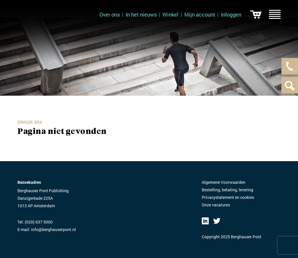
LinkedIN (205, 220)
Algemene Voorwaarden (223, 182)
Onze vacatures (216, 205)
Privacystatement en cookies (228, 197)
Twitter (216, 220)
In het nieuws (141, 14)
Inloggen (231, 14)
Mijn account (199, 14)
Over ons (109, 14)
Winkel (171, 14)
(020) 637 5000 (39, 222)
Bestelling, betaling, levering (227, 189)
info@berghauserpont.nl (53, 229)
